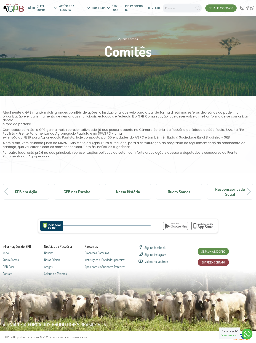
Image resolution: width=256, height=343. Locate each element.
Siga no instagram (152, 254)
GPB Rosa (115, 8)
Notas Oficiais (52, 260)
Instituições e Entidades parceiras (105, 260)
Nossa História (128, 191)
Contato (154, 8)
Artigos (48, 267)
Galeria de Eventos (55, 274)
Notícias (48, 253)
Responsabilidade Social (230, 191)
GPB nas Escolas (77, 191)
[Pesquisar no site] (178, 8)
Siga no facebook (152, 247)
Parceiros (101, 8)
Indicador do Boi (134, 8)
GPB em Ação (26, 191)
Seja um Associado (221, 8)
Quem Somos (179, 191)
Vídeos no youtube (153, 261)
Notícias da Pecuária (74, 8)
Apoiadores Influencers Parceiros (105, 267)
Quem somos (47, 8)
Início (31, 8)
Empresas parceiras (97, 253)
